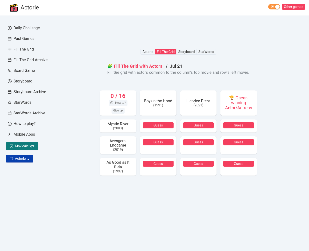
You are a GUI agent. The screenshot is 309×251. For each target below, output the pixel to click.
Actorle (30, 7)
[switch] (274, 6)
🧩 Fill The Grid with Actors (134, 66)
